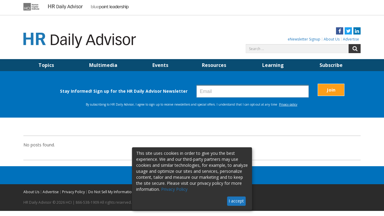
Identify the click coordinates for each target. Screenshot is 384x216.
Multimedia (103, 65)
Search (355, 48)
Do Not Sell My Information (111, 191)
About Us (332, 39)
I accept (236, 201)
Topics (46, 65)
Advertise (351, 39)
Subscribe (331, 65)
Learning (273, 65)
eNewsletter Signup (304, 39)
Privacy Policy (73, 191)
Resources (214, 65)
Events (160, 65)
